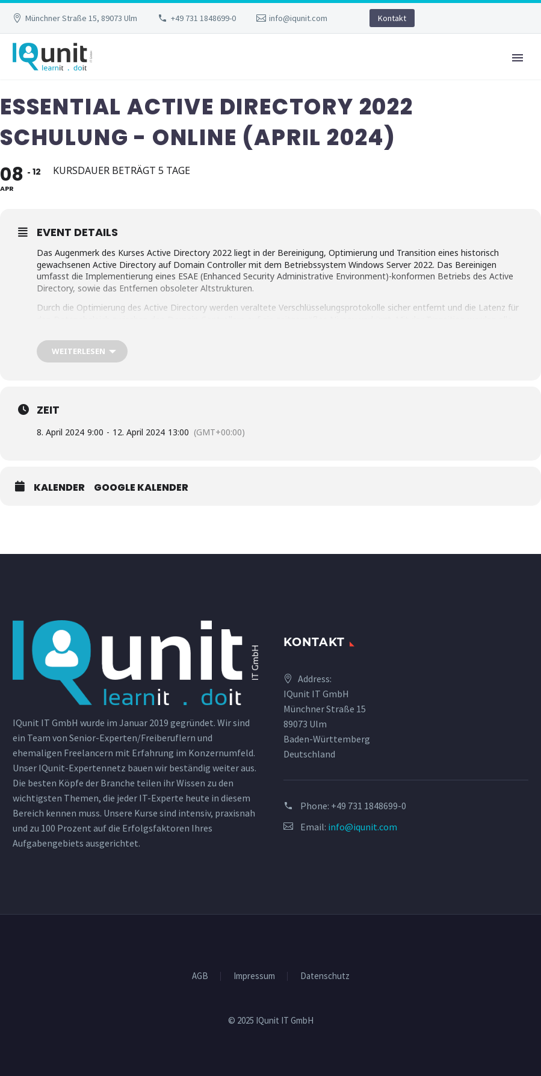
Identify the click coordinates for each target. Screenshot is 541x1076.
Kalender (59, 488)
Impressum (254, 976)
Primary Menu (517, 57)
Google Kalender (141, 488)
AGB (200, 976)
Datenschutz (325, 976)
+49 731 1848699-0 (203, 18)
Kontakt (392, 18)
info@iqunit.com (298, 18)
